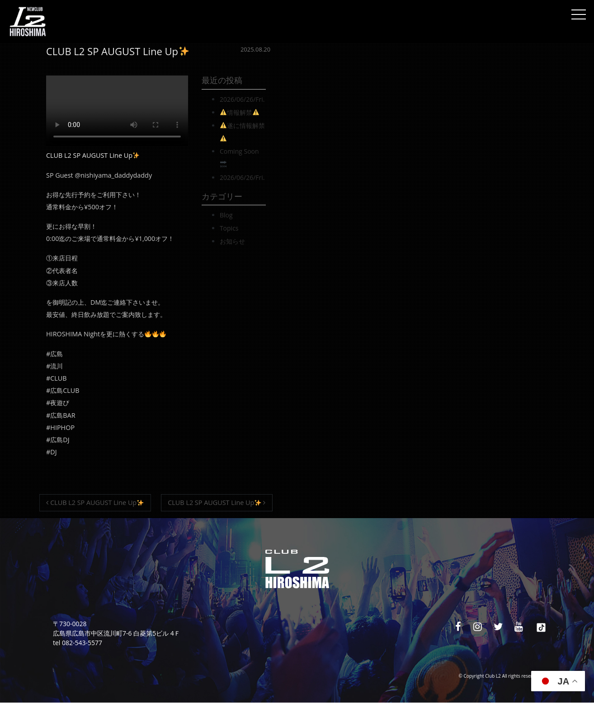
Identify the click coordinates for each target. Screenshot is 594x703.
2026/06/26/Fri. (242, 99)
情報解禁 (239, 112)
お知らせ (232, 241)
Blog (226, 215)
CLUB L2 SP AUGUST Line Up (94, 502)
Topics (229, 228)
